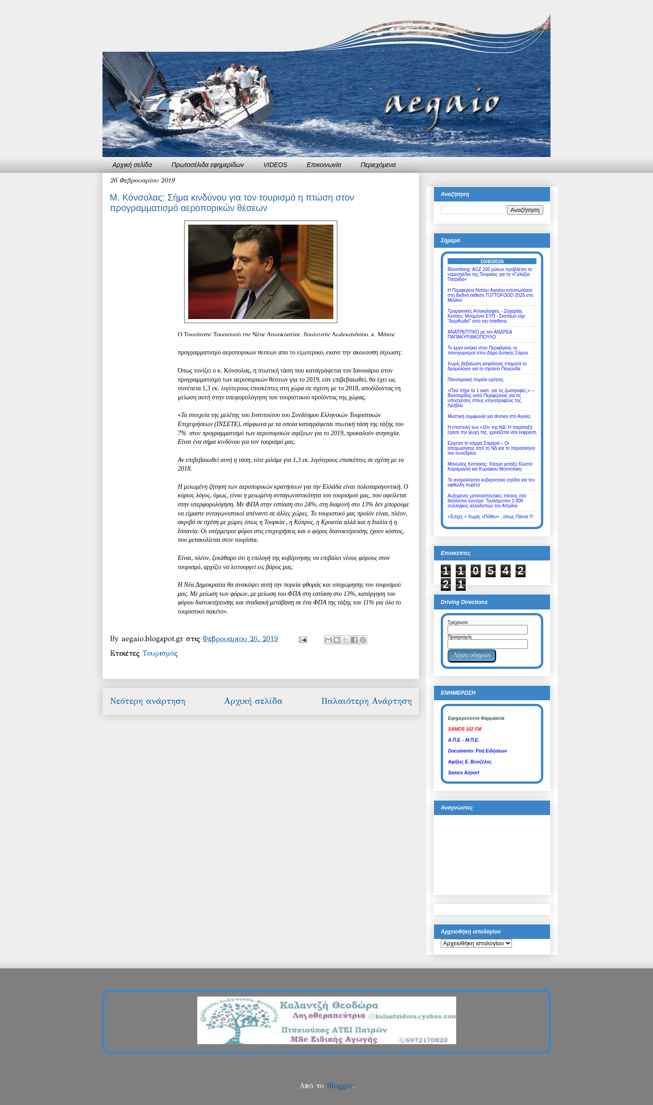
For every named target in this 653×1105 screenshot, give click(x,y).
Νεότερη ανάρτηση (147, 701)
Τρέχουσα (458, 622)
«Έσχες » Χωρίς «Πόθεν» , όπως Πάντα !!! (490, 516)
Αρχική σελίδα (132, 164)
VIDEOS (275, 164)
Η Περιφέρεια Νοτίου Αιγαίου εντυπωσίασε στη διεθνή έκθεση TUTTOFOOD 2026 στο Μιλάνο (490, 295)
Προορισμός (460, 636)
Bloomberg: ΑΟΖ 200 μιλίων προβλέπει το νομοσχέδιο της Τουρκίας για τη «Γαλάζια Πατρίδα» (490, 274)
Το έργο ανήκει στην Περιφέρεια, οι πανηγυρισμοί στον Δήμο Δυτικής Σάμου (488, 350)
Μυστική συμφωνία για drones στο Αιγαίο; (489, 416)
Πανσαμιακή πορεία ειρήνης (476, 379)
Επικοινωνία (324, 164)
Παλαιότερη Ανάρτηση (366, 701)
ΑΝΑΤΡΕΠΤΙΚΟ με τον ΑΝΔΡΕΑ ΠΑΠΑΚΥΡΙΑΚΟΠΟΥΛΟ (480, 334)
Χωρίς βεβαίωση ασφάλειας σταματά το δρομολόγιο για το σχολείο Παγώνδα (487, 366)
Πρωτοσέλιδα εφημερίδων (207, 164)
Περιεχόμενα (378, 164)
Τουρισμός (160, 653)
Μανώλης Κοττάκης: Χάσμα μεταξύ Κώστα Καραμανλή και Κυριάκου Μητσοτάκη (490, 466)
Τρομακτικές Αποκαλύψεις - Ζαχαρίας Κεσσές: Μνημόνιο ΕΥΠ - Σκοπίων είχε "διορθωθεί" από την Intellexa (486, 316)
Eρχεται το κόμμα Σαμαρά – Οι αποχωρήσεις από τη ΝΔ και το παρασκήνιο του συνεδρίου (491, 448)
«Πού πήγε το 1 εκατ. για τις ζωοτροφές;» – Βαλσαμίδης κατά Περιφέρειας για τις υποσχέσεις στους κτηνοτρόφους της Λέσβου (491, 398)
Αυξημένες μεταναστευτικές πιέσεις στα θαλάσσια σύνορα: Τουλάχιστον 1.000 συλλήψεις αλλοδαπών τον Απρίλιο (487, 500)
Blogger (339, 1085)
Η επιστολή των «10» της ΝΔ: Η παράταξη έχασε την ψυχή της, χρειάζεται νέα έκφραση (492, 430)
